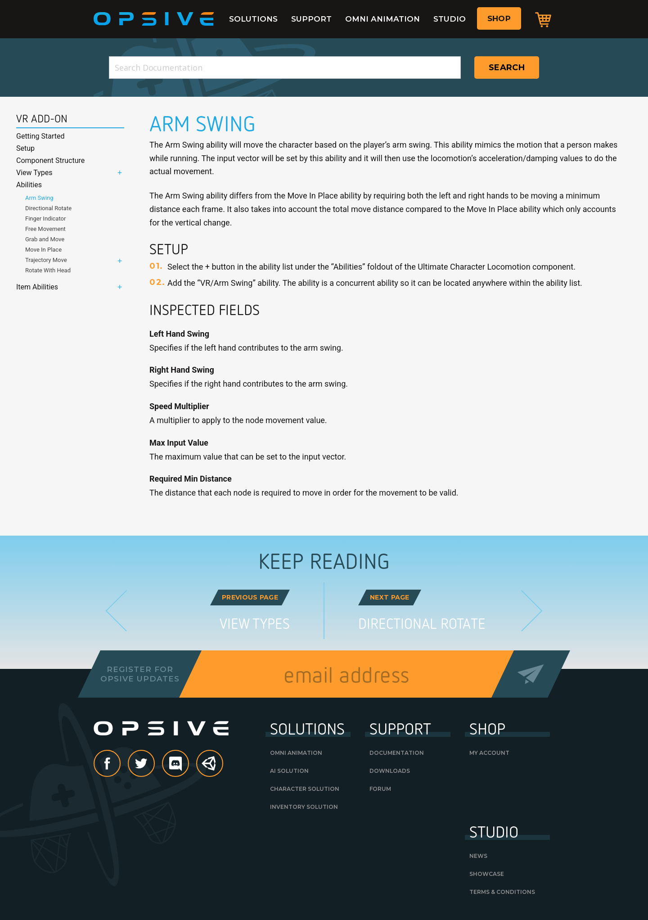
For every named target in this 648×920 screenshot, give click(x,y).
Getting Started (40, 136)
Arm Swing (39, 197)
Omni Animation (382, 18)
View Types (34, 172)
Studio (449, 18)
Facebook (120, 764)
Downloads (389, 770)
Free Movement (45, 228)
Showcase (486, 873)
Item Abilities (37, 287)
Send (531, 674)
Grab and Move (44, 239)
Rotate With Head (48, 270)
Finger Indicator (45, 218)
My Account (489, 752)
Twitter (154, 764)
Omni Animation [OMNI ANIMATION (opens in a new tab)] (296, 752)
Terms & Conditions (502, 891)
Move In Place (43, 249)
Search (507, 67)
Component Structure (50, 160)
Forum (380, 788)
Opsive (154, 19)
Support (311, 18)
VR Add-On (42, 119)
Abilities (29, 184)
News (478, 855)
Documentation (396, 752)
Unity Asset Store (210, 768)
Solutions (253, 18)
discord (188, 764)
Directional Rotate (48, 208)
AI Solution (289, 770)
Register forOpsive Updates (139, 674)
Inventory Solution (304, 806)
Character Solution (304, 788)
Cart (543, 19)
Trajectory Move (46, 260)
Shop (499, 18)
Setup (25, 148)
